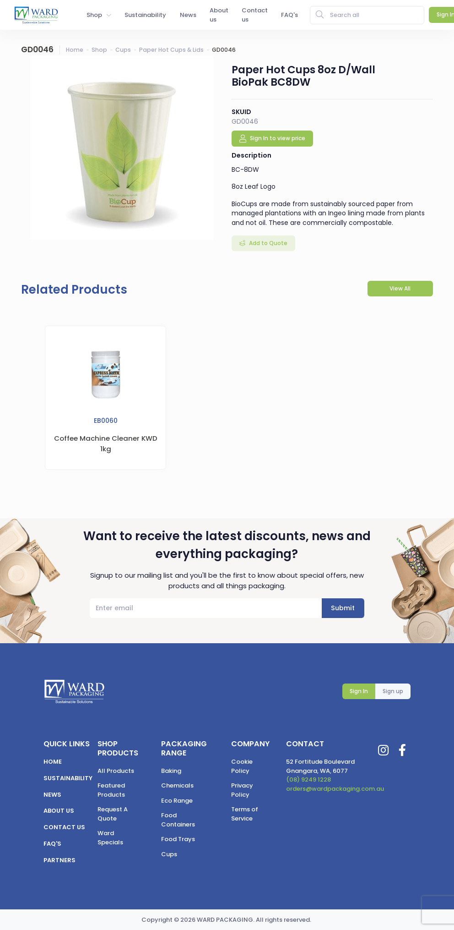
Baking (171, 770)
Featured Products (111, 790)
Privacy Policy (242, 790)
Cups (123, 50)
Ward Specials (110, 838)
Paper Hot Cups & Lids (171, 50)
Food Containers (178, 820)
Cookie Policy (242, 766)
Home (74, 50)
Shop (99, 50)
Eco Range (177, 800)
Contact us (64, 827)
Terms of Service (244, 814)
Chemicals (177, 785)
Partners (59, 860)
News (52, 794)
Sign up (393, 691)
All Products (115, 770)
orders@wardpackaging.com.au (335, 788)
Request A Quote (112, 814)
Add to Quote (267, 243)
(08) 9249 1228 (308, 779)
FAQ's (52, 843)
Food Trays (178, 839)
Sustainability (67, 778)
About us (58, 810)
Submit (343, 608)
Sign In (359, 691)
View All (400, 288)
